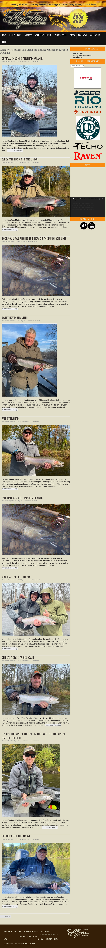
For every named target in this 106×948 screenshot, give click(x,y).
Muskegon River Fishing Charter (38, 35)
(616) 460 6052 (78, 53)
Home (4, 35)
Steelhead (22, 936)
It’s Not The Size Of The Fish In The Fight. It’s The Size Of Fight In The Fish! (33, 736)
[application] (87, 207)
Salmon (35, 936)
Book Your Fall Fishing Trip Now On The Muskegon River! (34, 238)
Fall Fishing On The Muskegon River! (22, 498)
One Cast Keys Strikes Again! (18, 657)
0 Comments (35, 61)
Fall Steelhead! (10, 418)
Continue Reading (15, 150)
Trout (29, 936)
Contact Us (95, 35)
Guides (4, 42)
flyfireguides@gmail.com (82, 56)
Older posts (5, 917)
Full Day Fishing (8, 944)
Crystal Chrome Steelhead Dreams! (22, 58)
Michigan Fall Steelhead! (16, 577)
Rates (72, 35)
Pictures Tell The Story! (16, 836)
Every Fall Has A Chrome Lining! (20, 159)
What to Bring (61, 35)
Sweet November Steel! (15, 317)
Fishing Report (15, 35)
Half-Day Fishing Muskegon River (25, 944)
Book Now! (82, 35)
